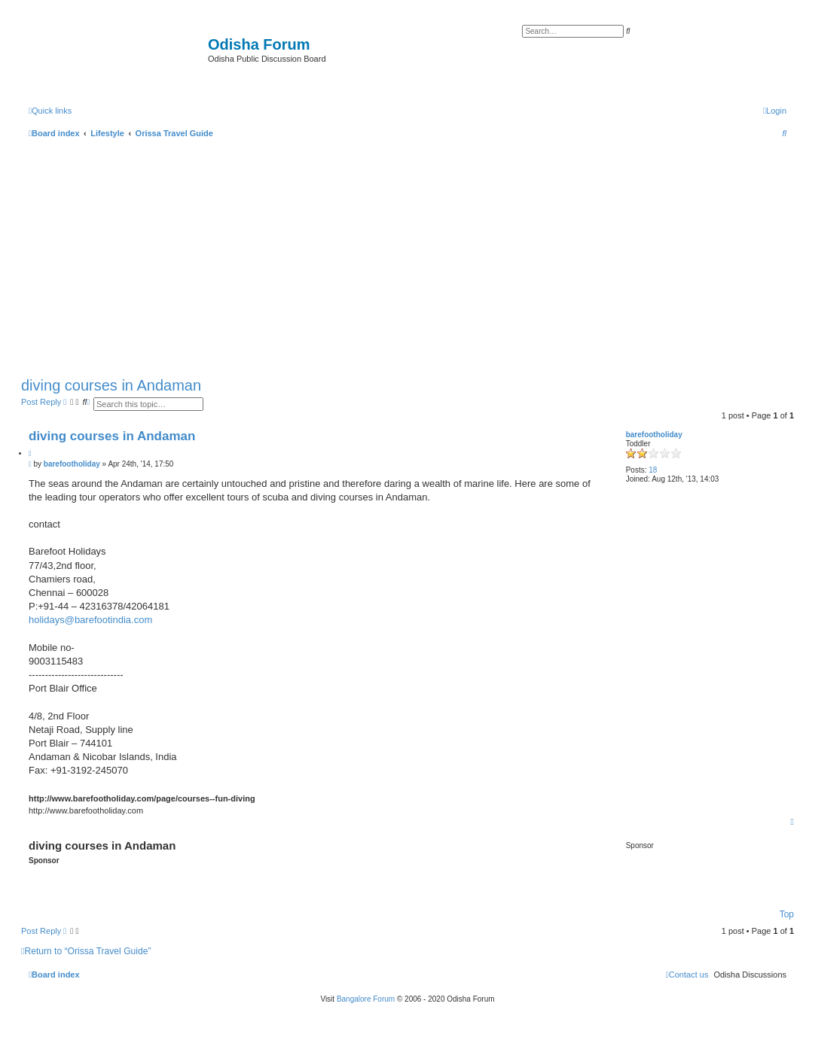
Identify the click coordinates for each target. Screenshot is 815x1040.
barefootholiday (654, 434)
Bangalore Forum (366, 999)
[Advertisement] (407, 254)
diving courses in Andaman (111, 385)
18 (653, 470)
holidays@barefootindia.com (90, 619)
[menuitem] (774, 111)
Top (787, 914)
